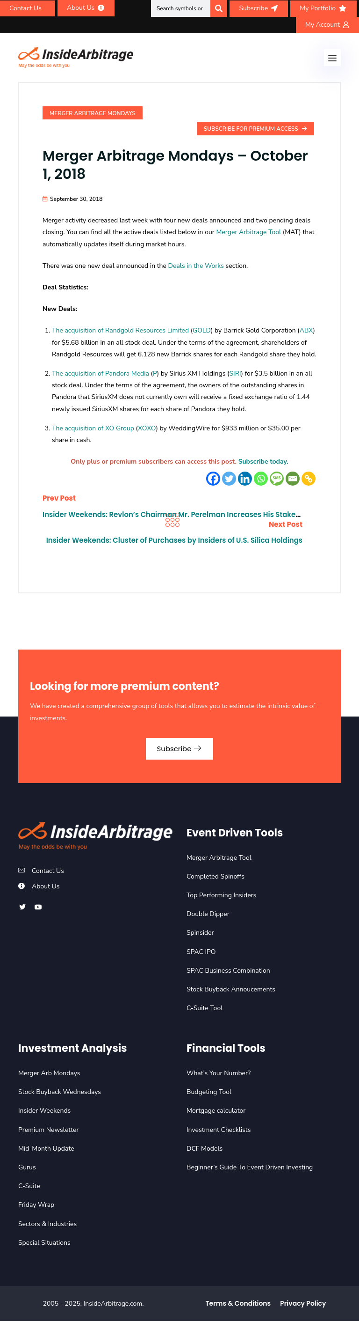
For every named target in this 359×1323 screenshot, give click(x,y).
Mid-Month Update (46, 1150)
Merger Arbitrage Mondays (93, 113)
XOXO (147, 428)
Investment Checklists (219, 1131)
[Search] (218, 8)
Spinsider (200, 934)
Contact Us (48, 872)
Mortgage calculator (216, 1112)
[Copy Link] (309, 479)
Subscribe (179, 749)
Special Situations (44, 1244)
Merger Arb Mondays (49, 1075)
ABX (306, 330)
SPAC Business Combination (228, 972)
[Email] (293, 479)
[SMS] (277, 479)
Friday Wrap (36, 1206)
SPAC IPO (201, 953)
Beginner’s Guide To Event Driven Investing (250, 1169)
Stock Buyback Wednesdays (59, 1093)
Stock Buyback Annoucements (231, 991)
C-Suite (29, 1187)
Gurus (27, 1169)
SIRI (235, 373)
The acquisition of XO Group (93, 428)
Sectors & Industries (47, 1225)
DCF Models (205, 1150)
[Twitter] (229, 479)
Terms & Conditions (238, 1305)
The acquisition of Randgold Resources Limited (120, 330)
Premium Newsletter (48, 1131)
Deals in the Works (196, 265)
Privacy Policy (303, 1305)
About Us (45, 888)
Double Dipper (208, 915)
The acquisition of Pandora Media (100, 373)
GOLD (202, 330)
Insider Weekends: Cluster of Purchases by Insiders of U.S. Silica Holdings (182, 545)
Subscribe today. (263, 461)
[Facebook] (213, 479)
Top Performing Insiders (221, 897)
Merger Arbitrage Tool (248, 232)
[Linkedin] (245, 479)
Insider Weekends (44, 1112)
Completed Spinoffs (215, 878)
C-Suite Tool (205, 1009)
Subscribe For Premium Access (255, 129)
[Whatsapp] (261, 479)
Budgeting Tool (209, 1093)
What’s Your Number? (219, 1075)
